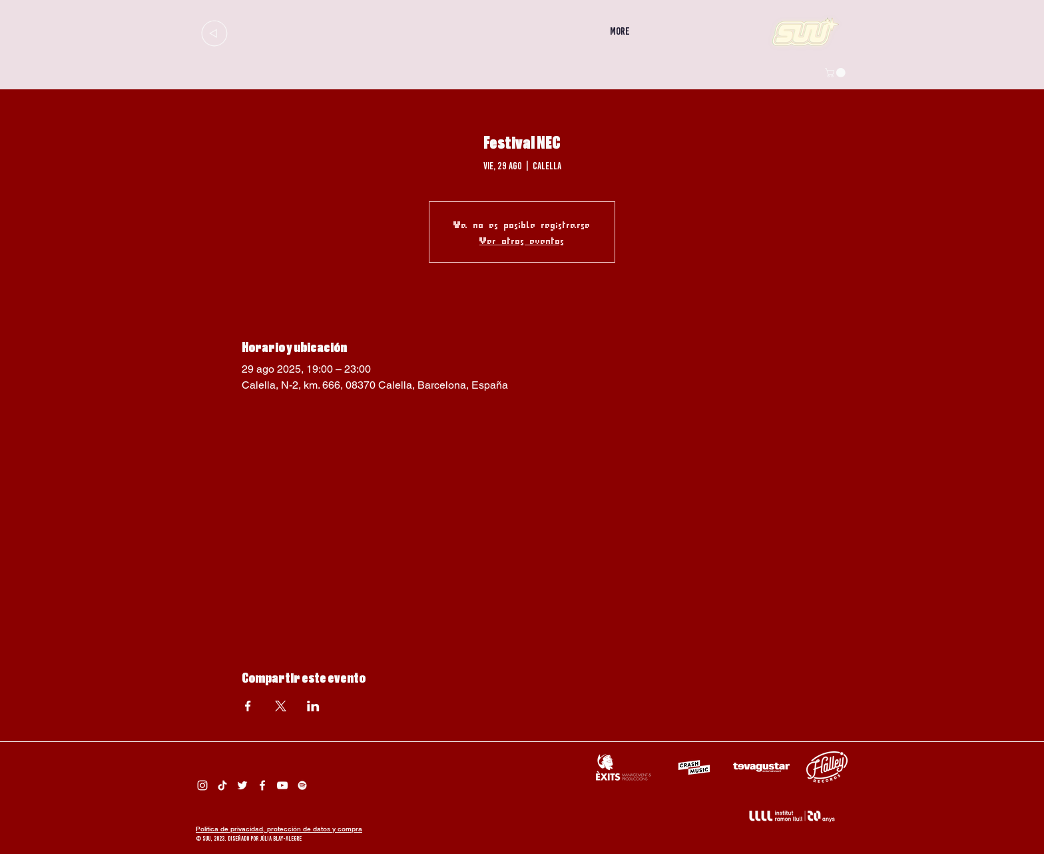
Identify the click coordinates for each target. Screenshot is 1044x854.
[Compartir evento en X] (280, 706)
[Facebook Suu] (262, 785)
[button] (836, 72)
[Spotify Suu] (302, 785)
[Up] (214, 33)
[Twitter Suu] (242, 785)
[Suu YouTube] (282, 785)
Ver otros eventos (522, 240)
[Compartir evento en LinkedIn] (313, 706)
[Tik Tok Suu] (222, 785)
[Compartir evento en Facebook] (248, 706)
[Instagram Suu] (202, 785)
